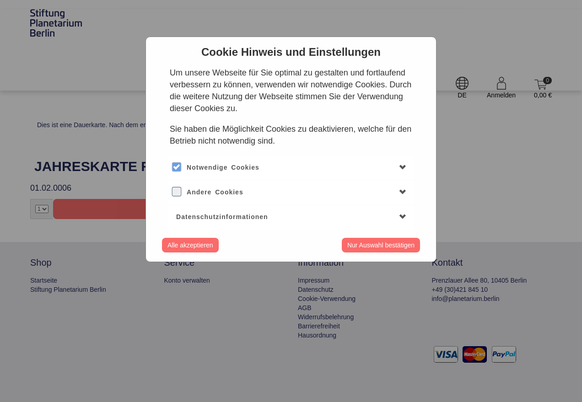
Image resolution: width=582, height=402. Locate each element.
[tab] (291, 167)
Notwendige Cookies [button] (223, 167)
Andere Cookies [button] (215, 192)
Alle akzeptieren (190, 245)
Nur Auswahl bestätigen (381, 245)
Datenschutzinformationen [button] (222, 216)
